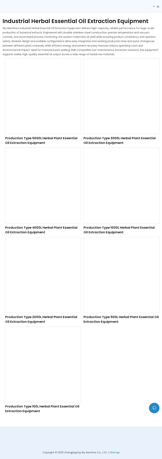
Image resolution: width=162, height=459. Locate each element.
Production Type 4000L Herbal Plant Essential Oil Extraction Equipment (41, 229)
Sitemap (114, 452)
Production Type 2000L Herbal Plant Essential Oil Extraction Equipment (41, 319)
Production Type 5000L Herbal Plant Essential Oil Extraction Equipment (41, 140)
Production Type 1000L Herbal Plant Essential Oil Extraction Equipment (119, 229)
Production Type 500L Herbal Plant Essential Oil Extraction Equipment (121, 319)
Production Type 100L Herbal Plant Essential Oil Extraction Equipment (42, 408)
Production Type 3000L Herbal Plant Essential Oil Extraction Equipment (120, 140)
